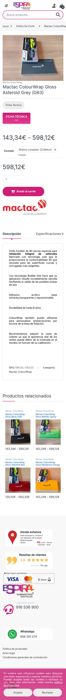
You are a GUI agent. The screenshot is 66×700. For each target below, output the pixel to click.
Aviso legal (9, 653)
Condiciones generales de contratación (25, 657)
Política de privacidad (15, 648)
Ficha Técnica (13, 104)
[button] (60, 39)
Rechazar (47, 692)
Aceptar (18, 692)
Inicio (6, 26)
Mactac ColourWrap (12, 82)
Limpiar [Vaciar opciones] (22, 155)
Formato (9, 150)
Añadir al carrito (26, 191)
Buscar (58, 15)
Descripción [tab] (12, 234)
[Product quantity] (15, 179)
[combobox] (28, 15)
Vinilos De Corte (25, 26)
